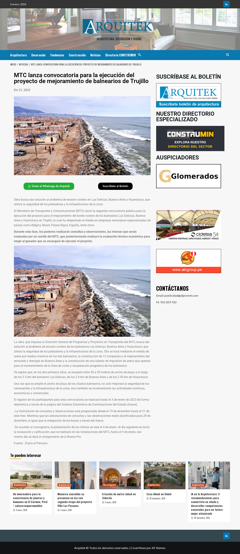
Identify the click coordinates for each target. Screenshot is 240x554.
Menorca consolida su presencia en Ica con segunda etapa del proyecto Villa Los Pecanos (74, 500)
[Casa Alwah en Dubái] (164, 475)
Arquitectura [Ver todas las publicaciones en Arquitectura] (20, 484)
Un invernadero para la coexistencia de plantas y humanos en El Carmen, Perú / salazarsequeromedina (30, 500)
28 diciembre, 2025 (157, 498)
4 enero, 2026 (21, 510)
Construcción (77, 55)
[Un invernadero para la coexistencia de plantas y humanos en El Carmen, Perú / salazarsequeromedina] (31, 475)
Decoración (38, 55)
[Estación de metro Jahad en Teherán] (120, 475)
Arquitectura (18, 55)
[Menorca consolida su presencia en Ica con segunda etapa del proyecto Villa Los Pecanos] (75, 475)
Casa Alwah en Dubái (159, 494)
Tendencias (57, 55)
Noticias (95, 55)
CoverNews (138, 548)
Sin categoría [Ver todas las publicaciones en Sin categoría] (109, 484)
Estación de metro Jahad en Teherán (119, 496)
